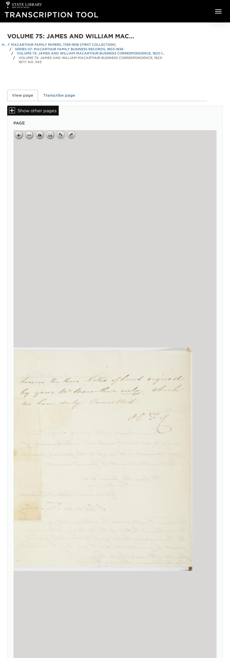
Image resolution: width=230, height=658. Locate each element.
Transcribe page (59, 95)
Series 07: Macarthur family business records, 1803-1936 (69, 49)
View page (25, 95)
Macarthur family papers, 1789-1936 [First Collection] (63, 44)
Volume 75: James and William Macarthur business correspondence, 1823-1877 (92, 53)
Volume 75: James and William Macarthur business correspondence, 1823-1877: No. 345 (91, 60)
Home (4, 44)
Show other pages (37, 110)
